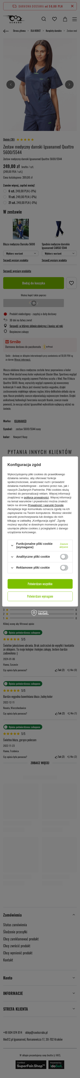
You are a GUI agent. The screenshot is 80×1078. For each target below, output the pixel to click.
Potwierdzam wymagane (40, 596)
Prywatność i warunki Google (46, 505)
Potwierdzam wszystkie (40, 584)
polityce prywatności (36, 497)
